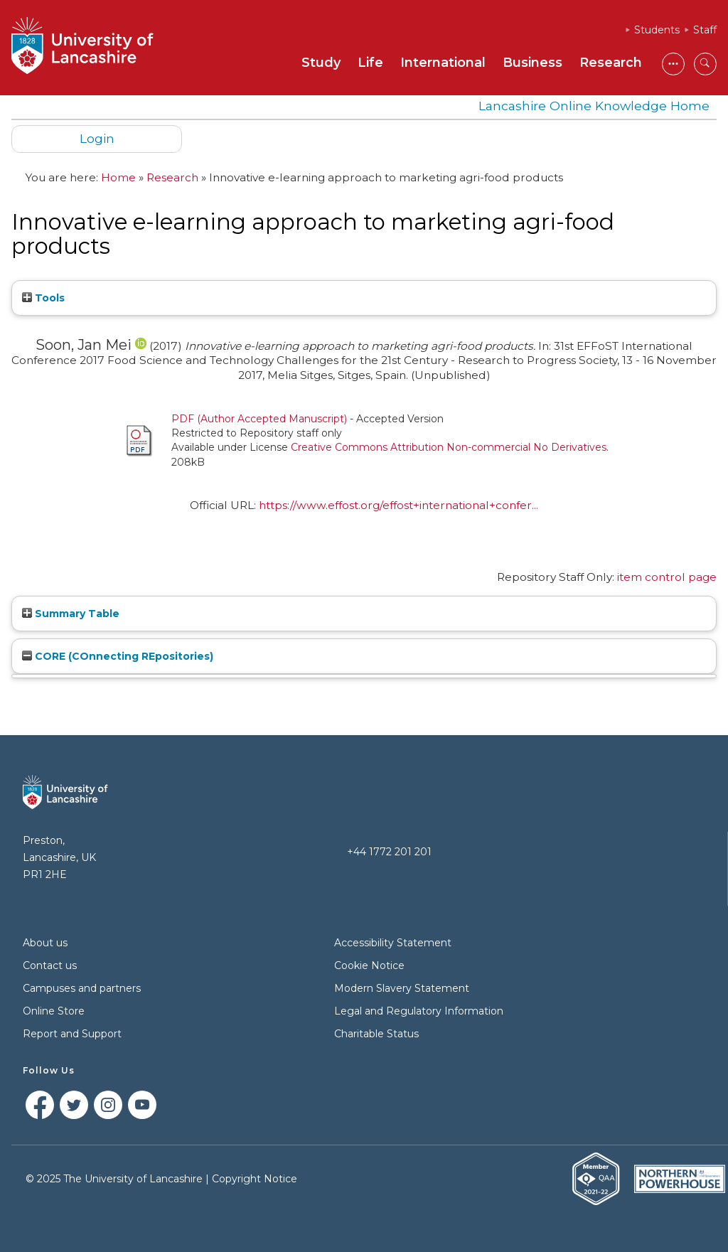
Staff (705, 29)
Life (370, 62)
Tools (43, 297)
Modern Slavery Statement (401, 988)
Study (321, 62)
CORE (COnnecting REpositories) (117, 656)
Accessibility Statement (392, 942)
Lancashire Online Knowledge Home (594, 105)
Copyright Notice (254, 1178)
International (443, 62)
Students (657, 29)
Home (118, 177)
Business (532, 62)
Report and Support (72, 1033)
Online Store (54, 1011)
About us (45, 942)
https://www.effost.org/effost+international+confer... (398, 505)
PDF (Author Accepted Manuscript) (259, 418)
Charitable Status (376, 1033)
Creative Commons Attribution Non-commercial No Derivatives (448, 447)
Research (610, 62)
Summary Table (70, 613)
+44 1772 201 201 (389, 851)
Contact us (50, 965)
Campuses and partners (82, 988)
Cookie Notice (369, 965)
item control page (667, 577)
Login (97, 138)
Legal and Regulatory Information (418, 1011)
